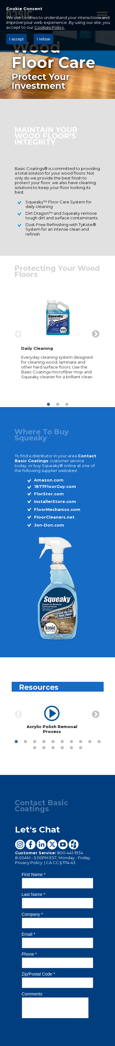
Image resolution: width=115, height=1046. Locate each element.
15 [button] (71, 748)
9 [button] (90, 742)
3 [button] (67, 405)
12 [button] (44, 748)
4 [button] (44, 742)
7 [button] (71, 742)
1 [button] (48, 405)
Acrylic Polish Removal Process (51, 729)
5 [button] (53, 742)
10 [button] (99, 742)
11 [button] (35, 748)
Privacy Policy (29, 862)
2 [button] (58, 405)
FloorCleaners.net (54, 517)
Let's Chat (37, 829)
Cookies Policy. (49, 27)
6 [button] (62, 742)
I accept (16, 39)
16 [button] (81, 748)
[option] (57, 339)
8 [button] (81, 742)
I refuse (43, 39)
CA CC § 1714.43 (60, 862)
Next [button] (94, 333)
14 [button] (62, 748)
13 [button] (53, 748)
